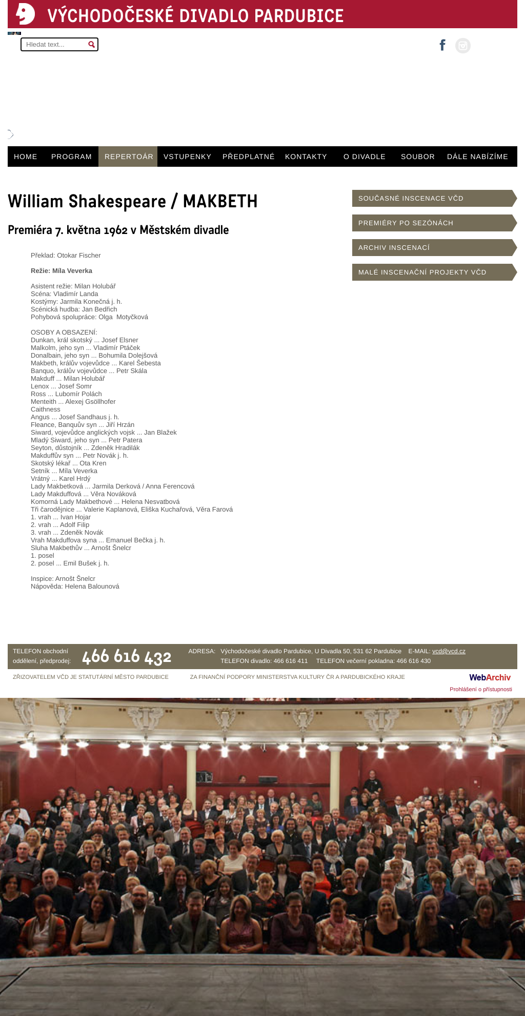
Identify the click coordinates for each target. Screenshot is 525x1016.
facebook (442, 41)
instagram (463, 45)
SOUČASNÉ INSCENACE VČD (410, 198)
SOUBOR (418, 156)
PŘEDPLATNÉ (249, 156)
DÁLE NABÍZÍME (478, 156)
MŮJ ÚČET (493, 45)
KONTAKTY (306, 156)
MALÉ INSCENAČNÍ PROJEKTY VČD (422, 272)
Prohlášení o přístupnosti (481, 690)
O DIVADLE (365, 156)
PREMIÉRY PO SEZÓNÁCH (406, 223)
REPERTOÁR (129, 156)
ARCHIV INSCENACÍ (394, 247)
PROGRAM (71, 156)
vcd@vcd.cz (449, 651)
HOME (25, 156)
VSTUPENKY (188, 156)
